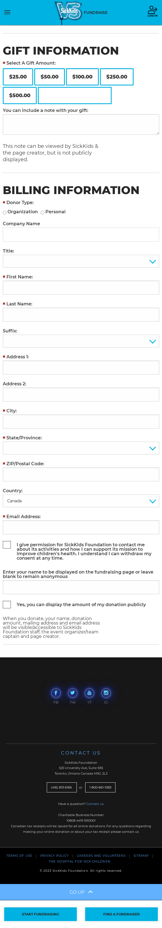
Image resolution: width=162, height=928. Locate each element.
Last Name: (19, 304)
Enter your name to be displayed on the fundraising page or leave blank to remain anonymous (78, 574)
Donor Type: (20, 202)
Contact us (95, 804)
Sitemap (141, 856)
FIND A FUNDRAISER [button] (121, 914)
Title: (8, 251)
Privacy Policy (54, 856)
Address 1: (17, 357)
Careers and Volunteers (101, 856)
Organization (23, 212)
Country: (13, 491)
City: (11, 411)
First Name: (19, 277)
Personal (55, 212)
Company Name (21, 224)
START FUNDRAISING (40, 914)
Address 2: (14, 384)
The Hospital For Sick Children (79, 861)
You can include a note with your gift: (45, 110)
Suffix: (10, 331)
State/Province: (24, 438)
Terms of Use (19, 856)
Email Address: (23, 517)
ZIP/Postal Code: (25, 464)
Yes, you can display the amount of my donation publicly (81, 604)
